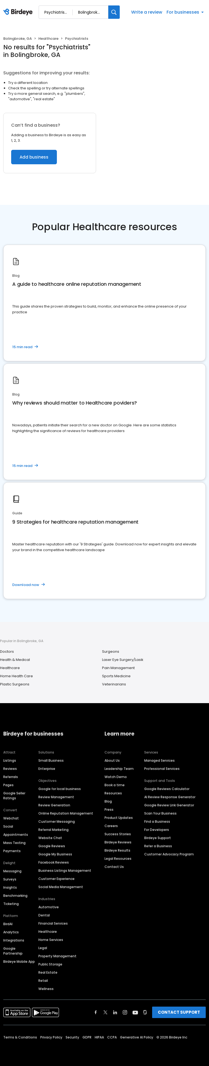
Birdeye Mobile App (19, 961)
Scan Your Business (160, 813)
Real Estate (47, 972)
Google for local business (59, 788)
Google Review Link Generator (169, 805)
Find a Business (157, 821)
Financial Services (53, 923)
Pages (8, 785)
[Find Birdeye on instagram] (125, 1012)
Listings (9, 760)
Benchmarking (15, 895)
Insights (10, 887)
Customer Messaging (56, 821)
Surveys (9, 879)
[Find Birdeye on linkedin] (115, 1012)
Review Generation (54, 805)
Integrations (13, 940)
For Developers (156, 829)
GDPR (86, 1037)
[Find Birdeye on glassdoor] (145, 1012)
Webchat (11, 818)
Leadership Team (119, 768)
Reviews (10, 768)
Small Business (51, 760)
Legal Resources (117, 858)
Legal (42, 948)
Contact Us (114, 866)
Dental (44, 915)
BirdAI (8, 924)
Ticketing (11, 903)
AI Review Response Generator (169, 797)
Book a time (114, 785)
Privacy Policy (51, 1037)
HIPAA (99, 1037)
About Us (112, 760)
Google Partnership (13, 951)
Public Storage (50, 964)
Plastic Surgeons (14, 684)
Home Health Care (16, 676)
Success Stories (117, 834)
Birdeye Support (157, 838)
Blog (108, 801)
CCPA (112, 1037)
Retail (43, 980)
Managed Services (159, 760)
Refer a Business (158, 846)
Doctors (7, 651)
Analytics (11, 932)
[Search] (114, 12)
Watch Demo (115, 777)
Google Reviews (51, 846)
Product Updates (118, 817)
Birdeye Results (117, 850)
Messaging (12, 871)
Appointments (15, 834)
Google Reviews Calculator (166, 788)
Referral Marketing (53, 829)
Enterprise (46, 768)
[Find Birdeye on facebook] (96, 1012)
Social (8, 826)
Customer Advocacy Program (169, 854)
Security (72, 1037)
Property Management (57, 956)
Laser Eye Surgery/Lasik (122, 659)
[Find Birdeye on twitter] (105, 1012)
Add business (34, 157)
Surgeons (110, 651)
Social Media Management (60, 887)
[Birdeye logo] (19, 12)
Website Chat (50, 838)
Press (108, 809)
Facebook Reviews (53, 862)
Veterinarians (114, 684)
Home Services (50, 939)
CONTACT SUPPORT (179, 1012)
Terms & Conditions (20, 1037)
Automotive (48, 907)
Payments (12, 851)
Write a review (146, 12)
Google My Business (55, 854)
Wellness (46, 988)
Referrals (10, 777)
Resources (113, 793)
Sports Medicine (116, 676)
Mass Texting (14, 842)
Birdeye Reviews (117, 842)
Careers (111, 826)
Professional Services (162, 768)
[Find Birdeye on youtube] (135, 1012)
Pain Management (118, 667)
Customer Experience (56, 878)
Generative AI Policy (136, 1037)
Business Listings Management (64, 870)
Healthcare (48, 38)
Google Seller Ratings (14, 795)
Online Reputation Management (65, 813)
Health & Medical (15, 659)
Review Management (56, 797)
